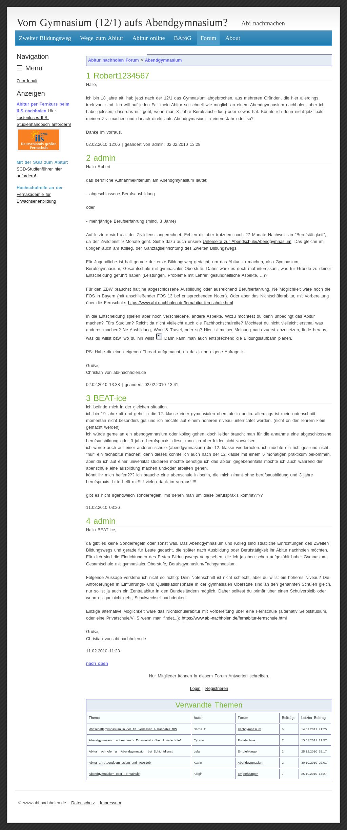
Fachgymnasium (249, 729)
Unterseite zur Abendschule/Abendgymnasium (247, 241)
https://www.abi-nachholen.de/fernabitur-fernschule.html (180, 302)
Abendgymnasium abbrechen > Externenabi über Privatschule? (135, 740)
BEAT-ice (110, 398)
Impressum (110, 803)
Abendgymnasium (163, 60)
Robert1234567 (121, 75)
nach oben (97, 663)
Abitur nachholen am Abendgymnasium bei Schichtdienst (130, 751)
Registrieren (216, 688)
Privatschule (246, 740)
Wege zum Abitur (101, 38)
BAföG (182, 38)
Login (195, 688)
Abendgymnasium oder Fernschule (114, 774)
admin (105, 157)
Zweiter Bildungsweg (45, 38)
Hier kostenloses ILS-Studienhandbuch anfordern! (44, 118)
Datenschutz (83, 803)
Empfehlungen (248, 751)
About (232, 38)
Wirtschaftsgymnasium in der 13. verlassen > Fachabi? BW (133, 729)
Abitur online (148, 38)
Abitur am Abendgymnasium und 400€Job (120, 762)
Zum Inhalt (27, 80)
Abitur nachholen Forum (113, 60)
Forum (208, 38)
